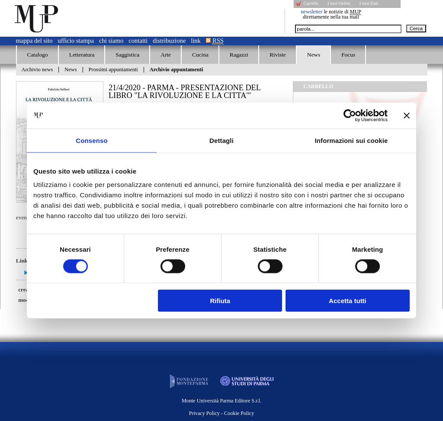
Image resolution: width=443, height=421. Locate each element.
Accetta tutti (347, 300)
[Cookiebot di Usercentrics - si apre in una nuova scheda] (350, 115)
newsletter (311, 12)
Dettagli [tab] (221, 140)
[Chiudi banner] (407, 115)
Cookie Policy (239, 413)
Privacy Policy (204, 413)
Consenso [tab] (91, 140)
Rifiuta (220, 300)
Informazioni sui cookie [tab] (351, 140)
